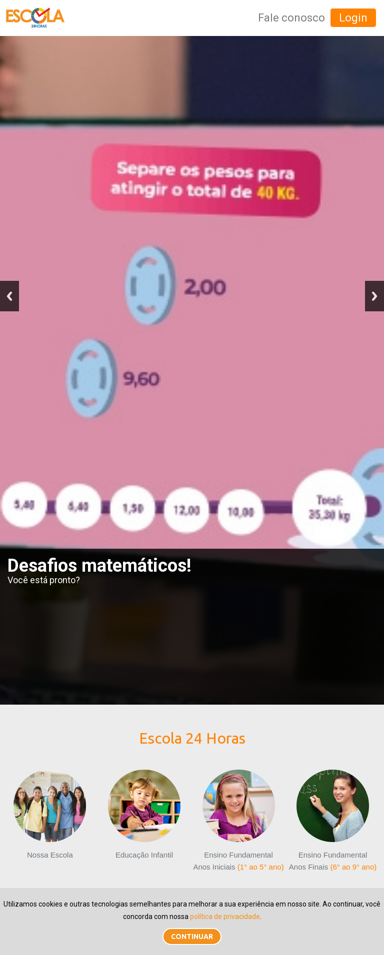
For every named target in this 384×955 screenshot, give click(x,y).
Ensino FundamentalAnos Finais (332, 821)
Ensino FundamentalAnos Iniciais (238, 821)
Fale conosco (291, 17)
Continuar (192, 937)
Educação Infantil (144, 815)
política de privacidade (225, 917)
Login (353, 17)
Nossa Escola (50, 815)
